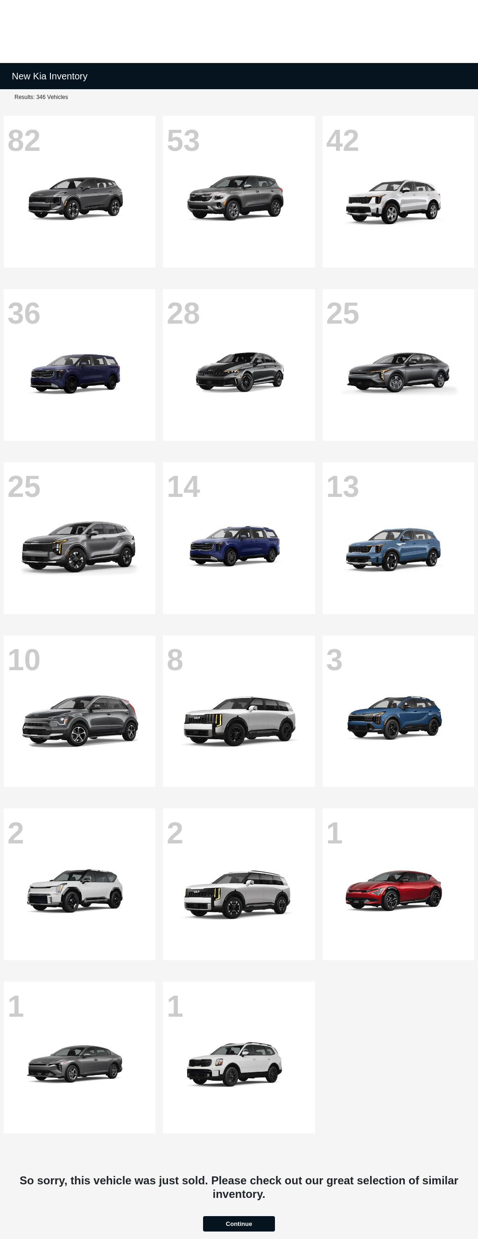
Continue (239, 1223)
